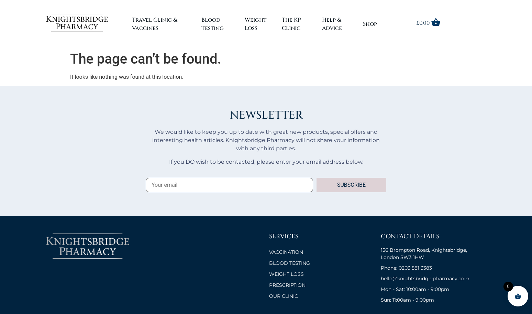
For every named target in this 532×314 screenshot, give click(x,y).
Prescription (287, 285)
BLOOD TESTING (289, 263)
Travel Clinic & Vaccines (154, 24)
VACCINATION (286, 252)
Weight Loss (255, 24)
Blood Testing (212, 24)
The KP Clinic (291, 24)
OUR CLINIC (283, 296)
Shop (370, 24)
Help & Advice (332, 24)
